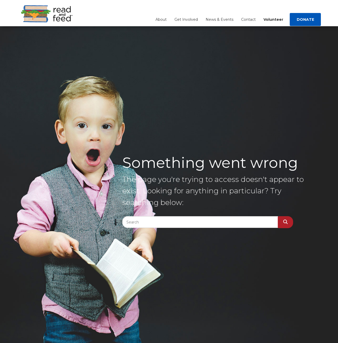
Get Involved (186, 19)
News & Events (219, 19)
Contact (248, 19)
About (161, 19)
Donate (305, 19)
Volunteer (273, 19)
